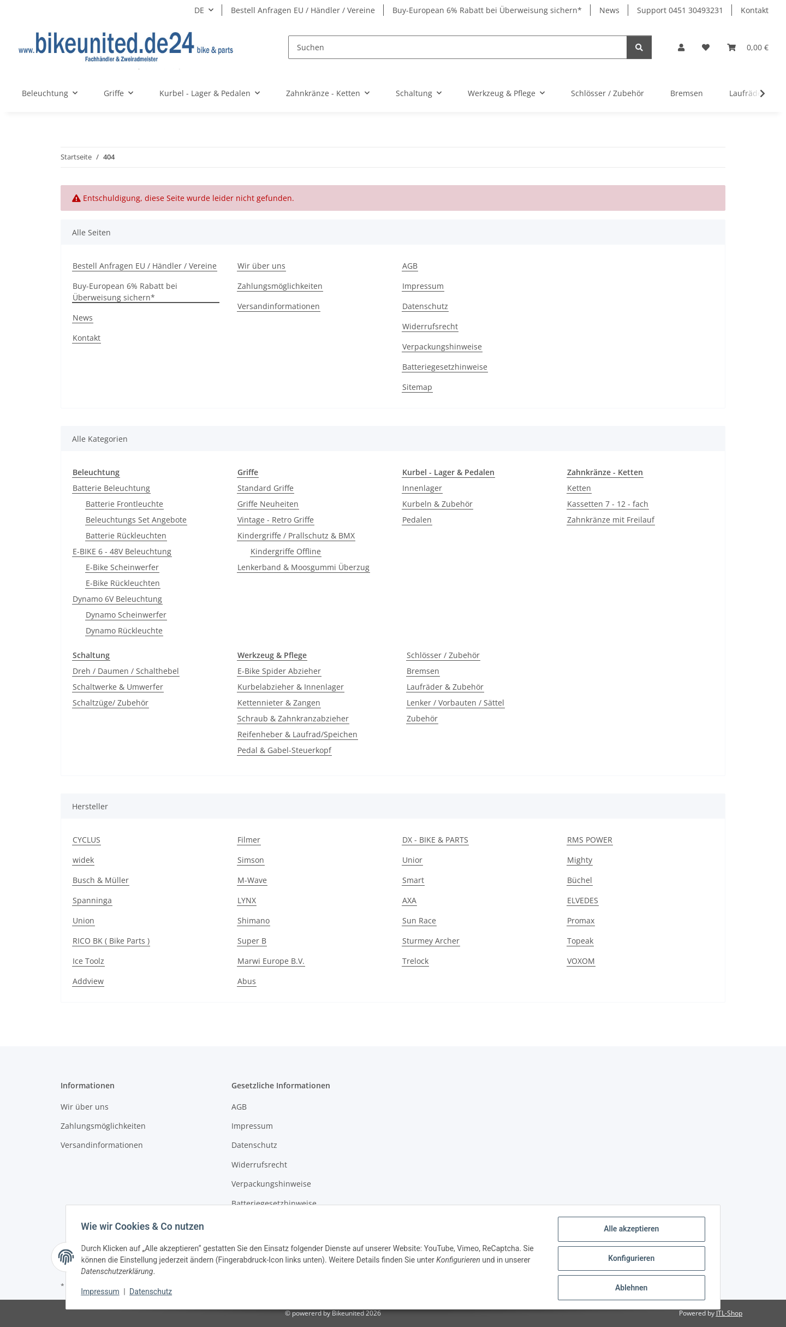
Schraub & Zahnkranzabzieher (293, 718)
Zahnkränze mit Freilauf (610, 519)
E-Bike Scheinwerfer (122, 567)
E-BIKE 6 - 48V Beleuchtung (122, 551)
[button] (681, 47)
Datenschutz (153, 1293)
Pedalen (417, 519)
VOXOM (581, 961)
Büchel (579, 880)
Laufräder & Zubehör (445, 687)
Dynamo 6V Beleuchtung (117, 599)
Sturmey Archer (431, 940)
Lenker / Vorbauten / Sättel (455, 702)
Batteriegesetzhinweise (444, 367)
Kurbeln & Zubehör (437, 504)
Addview (88, 981)
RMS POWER (589, 839)
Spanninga (92, 900)
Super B (251, 940)
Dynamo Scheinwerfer (126, 614)
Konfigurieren (628, 1259)
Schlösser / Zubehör (443, 655)
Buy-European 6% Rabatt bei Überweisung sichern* (487, 10)
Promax (580, 920)
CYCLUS (86, 839)
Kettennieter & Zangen (278, 702)
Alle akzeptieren (628, 1231)
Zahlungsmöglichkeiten (280, 286)
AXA (409, 900)
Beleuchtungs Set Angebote (136, 519)
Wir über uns (261, 265)
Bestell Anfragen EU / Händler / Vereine (303, 10)
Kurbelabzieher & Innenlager (290, 687)
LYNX (246, 900)
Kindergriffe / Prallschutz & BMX (296, 535)
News (609, 10)
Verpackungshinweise (442, 346)
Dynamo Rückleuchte (124, 630)
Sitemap (417, 387)
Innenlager (422, 488)
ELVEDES (582, 900)
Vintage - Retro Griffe (275, 519)
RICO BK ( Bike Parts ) (111, 940)
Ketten (579, 488)
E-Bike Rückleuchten (123, 583)
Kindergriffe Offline (286, 551)
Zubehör (422, 718)
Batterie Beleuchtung (111, 488)
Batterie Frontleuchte (124, 504)
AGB (410, 265)
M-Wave (252, 880)
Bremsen (423, 671)
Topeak (580, 940)
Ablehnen (628, 1288)
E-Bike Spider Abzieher (279, 671)
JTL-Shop (729, 1313)
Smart (413, 880)
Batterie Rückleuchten (126, 535)
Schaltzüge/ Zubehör (110, 702)
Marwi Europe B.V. (271, 961)
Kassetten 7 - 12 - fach (607, 504)
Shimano (253, 920)
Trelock (415, 961)
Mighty (579, 860)
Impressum (103, 1293)
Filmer (248, 839)
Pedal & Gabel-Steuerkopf (284, 750)
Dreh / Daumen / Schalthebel (126, 671)
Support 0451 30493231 (680, 10)
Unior (412, 860)
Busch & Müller (101, 880)
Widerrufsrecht (430, 326)
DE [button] (199, 10)
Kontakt (755, 10)
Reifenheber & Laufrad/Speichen (297, 734)
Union (83, 920)
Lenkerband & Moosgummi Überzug (303, 567)
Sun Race (419, 920)
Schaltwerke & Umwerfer (118, 687)
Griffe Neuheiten (268, 504)
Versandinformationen (278, 306)
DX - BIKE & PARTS (435, 839)
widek (83, 860)
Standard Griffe (265, 488)
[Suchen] (457, 47)
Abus (246, 981)
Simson (250, 860)
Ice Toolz (88, 961)
